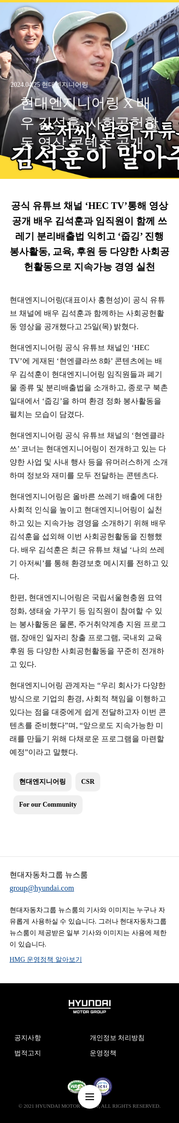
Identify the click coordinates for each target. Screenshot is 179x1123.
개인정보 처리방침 (117, 1037)
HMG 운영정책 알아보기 (46, 959)
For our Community (48, 804)
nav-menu (90, 1097)
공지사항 (27, 1037)
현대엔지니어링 (42, 781)
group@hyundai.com (42, 888)
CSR (88, 781)
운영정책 (103, 1053)
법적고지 (27, 1053)
